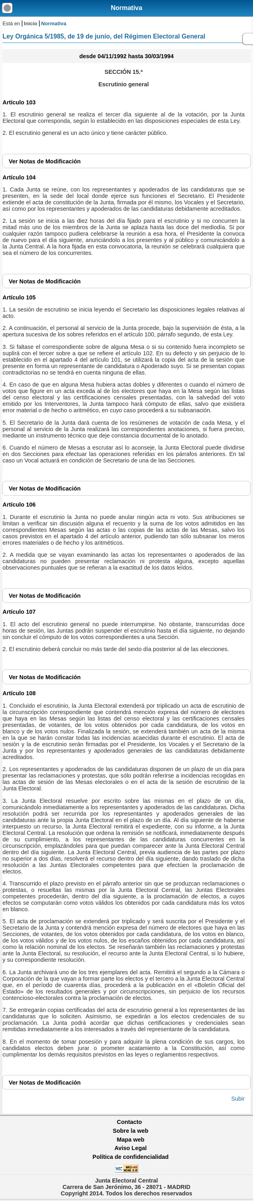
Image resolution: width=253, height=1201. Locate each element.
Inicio (30, 23)
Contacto (129, 1122)
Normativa (126, 7)
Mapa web (131, 1139)
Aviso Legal (130, 1148)
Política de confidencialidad (130, 1157)
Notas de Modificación (45, 161)
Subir (238, 1098)
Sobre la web (131, 1131)
